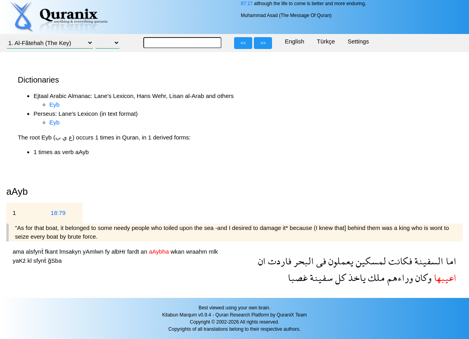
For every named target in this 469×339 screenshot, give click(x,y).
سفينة (320, 277)
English (294, 41)
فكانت (399, 261)
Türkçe (326, 41)
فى (320, 261)
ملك (375, 277)
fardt (134, 251)
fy (108, 251)
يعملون (339, 261)
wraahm (197, 251)
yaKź (20, 260)
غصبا (298, 277)
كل (339, 277)
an (145, 251)
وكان (422, 277)
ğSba (55, 260)
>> (263, 43)
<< (243, 43)
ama (19, 251)
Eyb (54, 104)
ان (262, 261)
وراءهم (399, 277)
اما (449, 261)
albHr (119, 251)
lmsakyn (71, 251)
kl (31, 260)
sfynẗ (41, 260)
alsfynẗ (35, 251)
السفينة (427, 261)
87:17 (247, 3)
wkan (178, 251)
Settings (358, 41)
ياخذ (356, 277)
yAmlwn (94, 251)
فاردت (278, 261)
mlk (213, 251)
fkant (52, 251)
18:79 (58, 212)
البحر (302, 261)
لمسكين (369, 261)
